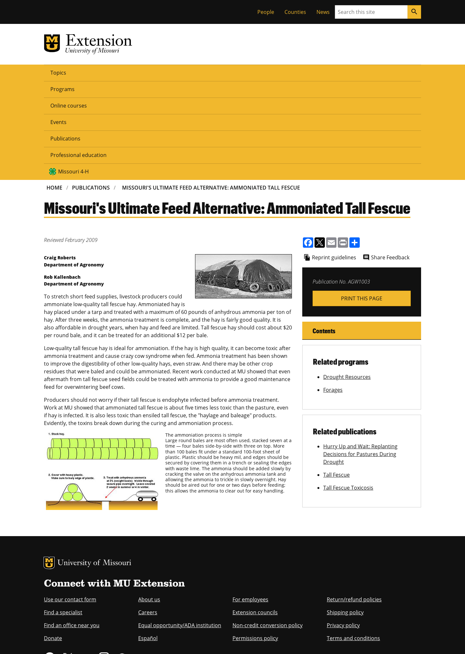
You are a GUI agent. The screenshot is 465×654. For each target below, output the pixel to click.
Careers (147, 513)
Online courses (134, 72)
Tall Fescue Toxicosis (348, 388)
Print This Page (361, 199)
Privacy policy (343, 526)
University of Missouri (94, 464)
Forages (333, 290)
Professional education (266, 72)
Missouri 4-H (330, 72)
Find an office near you (71, 526)
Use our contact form (70, 500)
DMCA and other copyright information (205, 640)
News (323, 12)
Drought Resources (347, 277)
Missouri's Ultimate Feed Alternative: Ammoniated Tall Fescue (211, 88)
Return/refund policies (354, 500)
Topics (58, 72)
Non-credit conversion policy (267, 526)
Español (148, 539)
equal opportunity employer (88, 598)
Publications (210, 72)
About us (149, 500)
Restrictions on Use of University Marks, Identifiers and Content (105, 640)
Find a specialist (63, 513)
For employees (250, 500)
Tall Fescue (336, 375)
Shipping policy (345, 513)
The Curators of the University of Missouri (103, 627)
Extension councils (255, 513)
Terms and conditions (353, 539)
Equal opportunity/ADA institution (179, 526)
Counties (295, 12)
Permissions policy (255, 539)
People (265, 12)
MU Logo (49, 464)
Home (54, 88)
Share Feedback (390, 158)
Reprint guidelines (334, 158)
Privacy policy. (258, 640)
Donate (53, 539)
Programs (91, 72)
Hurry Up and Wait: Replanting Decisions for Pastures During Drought (360, 355)
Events (174, 72)
